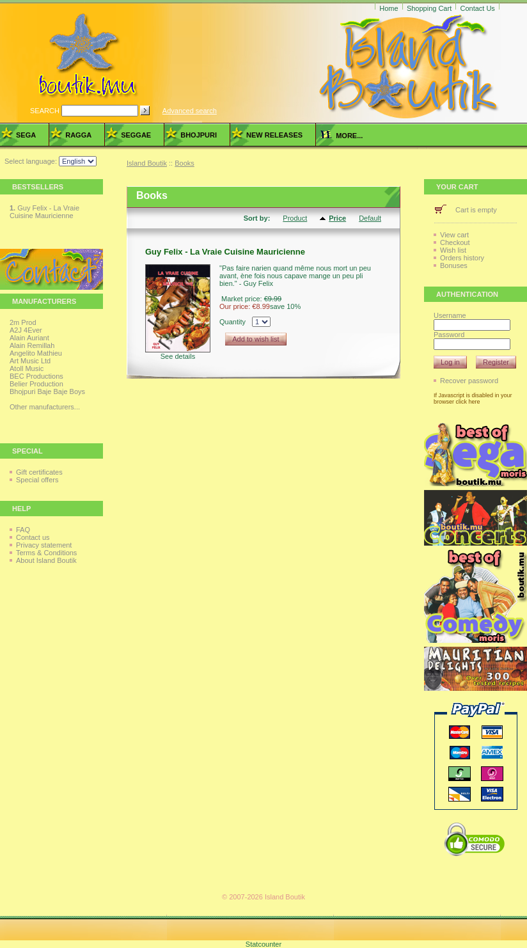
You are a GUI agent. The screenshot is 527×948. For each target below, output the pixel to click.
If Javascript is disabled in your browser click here (473, 398)
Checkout (454, 242)
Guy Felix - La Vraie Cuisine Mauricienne (44, 211)
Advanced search (189, 111)
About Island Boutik (46, 560)
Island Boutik (147, 163)
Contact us (33, 537)
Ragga (78, 135)
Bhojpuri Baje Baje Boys (47, 391)
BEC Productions (36, 376)
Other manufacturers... (45, 407)
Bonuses (454, 265)
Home (388, 8)
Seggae (136, 135)
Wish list (453, 250)
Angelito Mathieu (36, 353)
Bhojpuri (198, 135)
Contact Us (477, 8)
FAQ (23, 529)
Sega (26, 135)
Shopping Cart (429, 8)
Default (370, 218)
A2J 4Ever (26, 330)
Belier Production (36, 384)
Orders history (462, 258)
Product (295, 218)
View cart (454, 235)
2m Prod (23, 322)
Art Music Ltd (30, 361)
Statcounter (263, 944)
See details (178, 356)
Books (184, 163)
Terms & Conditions (46, 553)
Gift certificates (39, 472)
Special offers (37, 480)
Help (21, 508)
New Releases (274, 135)
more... (341, 135)
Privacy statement (44, 545)
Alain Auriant (29, 338)
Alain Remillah (32, 345)
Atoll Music (26, 368)
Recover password (469, 380)
